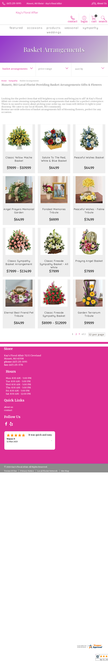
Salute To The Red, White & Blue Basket (54, 159)
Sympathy (13, 81)
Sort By (79, 69)
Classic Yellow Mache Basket (19, 159)
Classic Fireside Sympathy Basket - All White (54, 264)
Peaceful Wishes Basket (89, 157)
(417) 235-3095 (14, 3)
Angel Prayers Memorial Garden (19, 211)
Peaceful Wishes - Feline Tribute (89, 211)
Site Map (65, 442)
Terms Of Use (10, 442)
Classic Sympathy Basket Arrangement (19, 262)
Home (4, 81)
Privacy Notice (27, 442)
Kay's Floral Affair (27, 12)
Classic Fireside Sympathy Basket (54, 314)
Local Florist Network (47, 442)
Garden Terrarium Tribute (89, 314)
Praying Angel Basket (89, 260)
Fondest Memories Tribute (54, 211)
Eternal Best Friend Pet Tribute (19, 314)
